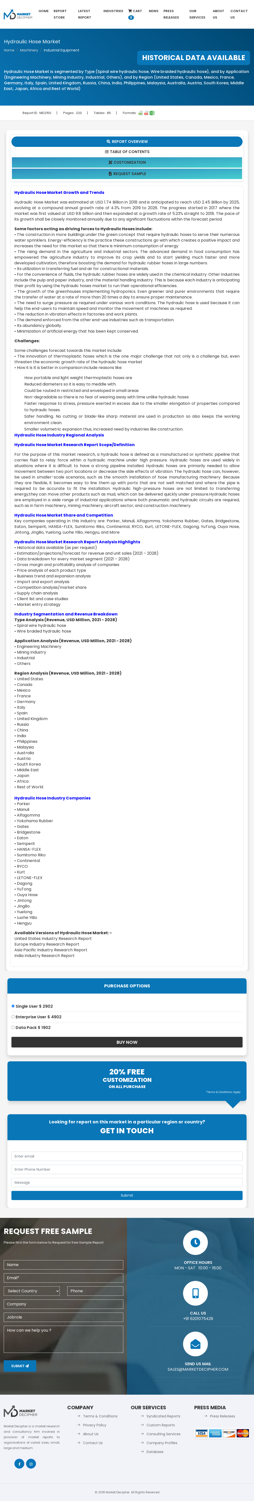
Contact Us (239, 14)
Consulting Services (164, 1434)
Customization (127, 162)
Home (44, 11)
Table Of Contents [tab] (127, 151)
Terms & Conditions (100, 1416)
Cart (135, 14)
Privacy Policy (94, 1425)
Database (155, 1451)
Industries (113, 11)
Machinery (29, 50)
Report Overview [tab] (127, 141)
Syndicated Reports (163, 1416)
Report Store (60, 14)
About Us (218, 14)
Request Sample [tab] (127, 173)
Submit (20, 1366)
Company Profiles (162, 1442)
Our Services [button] (197, 14)
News (154, 11)
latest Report (84, 14)
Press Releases (171, 14)
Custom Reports (161, 1425)
